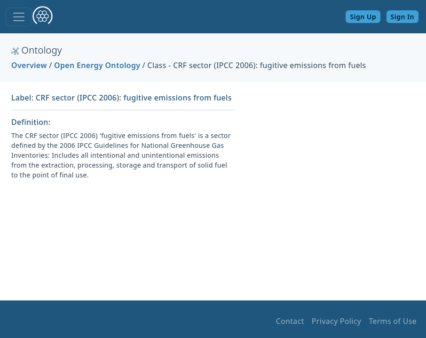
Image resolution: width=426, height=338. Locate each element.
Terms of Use (393, 321)
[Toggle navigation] (19, 17)
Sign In (402, 16)
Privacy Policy (336, 321)
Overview (29, 65)
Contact (290, 321)
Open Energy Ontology (97, 65)
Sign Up (363, 16)
